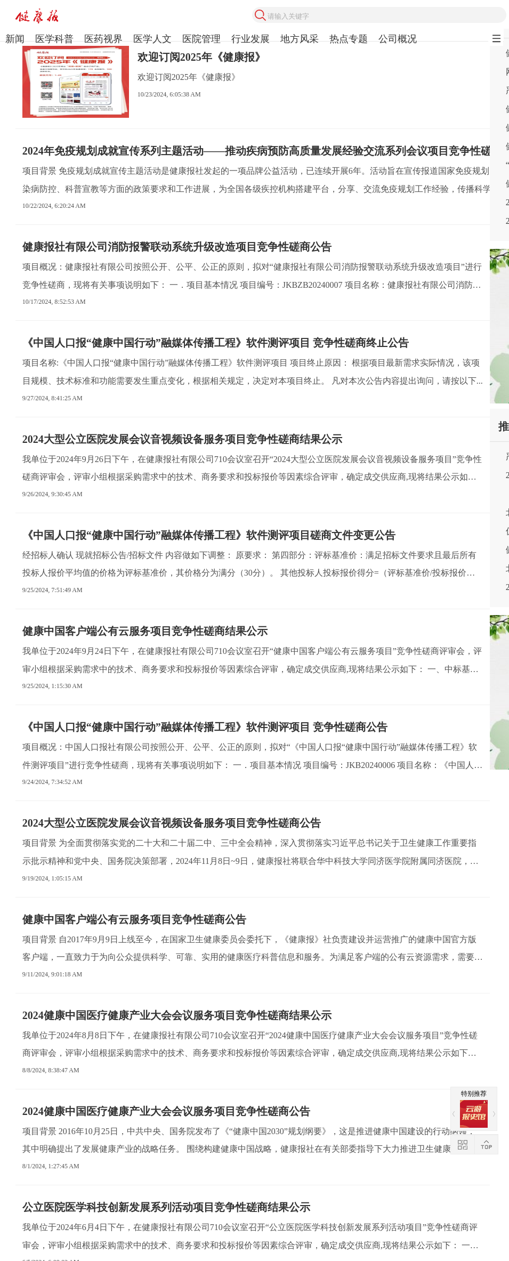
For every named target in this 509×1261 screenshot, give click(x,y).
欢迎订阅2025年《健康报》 (201, 57)
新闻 (15, 39)
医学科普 (54, 39)
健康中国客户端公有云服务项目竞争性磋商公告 (134, 919)
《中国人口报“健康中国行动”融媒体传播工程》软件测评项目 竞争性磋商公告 (204, 727)
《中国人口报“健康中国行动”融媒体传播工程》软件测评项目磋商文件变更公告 (208, 535)
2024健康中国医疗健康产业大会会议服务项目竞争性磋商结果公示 (177, 1015)
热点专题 (348, 39)
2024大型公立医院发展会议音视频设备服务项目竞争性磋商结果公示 (182, 439)
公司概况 (397, 39)
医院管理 (201, 39)
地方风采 (299, 39)
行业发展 (250, 39)
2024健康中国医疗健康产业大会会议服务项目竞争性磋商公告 (166, 1111)
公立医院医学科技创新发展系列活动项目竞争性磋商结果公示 (166, 1207)
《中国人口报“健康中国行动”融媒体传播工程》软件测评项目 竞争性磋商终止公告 (215, 343)
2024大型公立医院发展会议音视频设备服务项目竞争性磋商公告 (171, 823)
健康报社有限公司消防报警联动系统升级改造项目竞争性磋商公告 (177, 247)
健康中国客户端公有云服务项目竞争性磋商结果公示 (145, 631)
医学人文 (152, 39)
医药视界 (103, 39)
